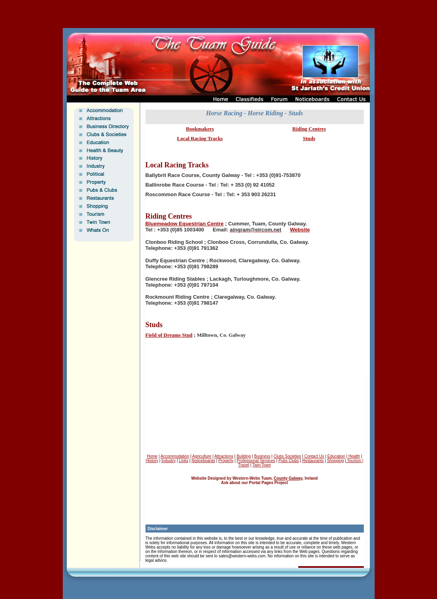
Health (354, 456)
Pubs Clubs (288, 460)
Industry (169, 460)
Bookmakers (200, 129)
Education (336, 456)
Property (225, 460)
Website (300, 230)
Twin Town (261, 465)
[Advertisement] (218, 14)
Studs (309, 138)
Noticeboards (203, 460)
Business (262, 456)
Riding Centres (309, 129)
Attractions (223, 456)
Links (183, 460)
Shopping (335, 460)
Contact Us (314, 456)
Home (152, 456)
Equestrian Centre (201, 224)
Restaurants (313, 460)
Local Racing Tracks (200, 138)
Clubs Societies (287, 456)
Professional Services (256, 460)
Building (244, 456)
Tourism (353, 460)
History (152, 460)
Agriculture (202, 456)
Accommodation (175, 456)
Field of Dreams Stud (169, 335)
